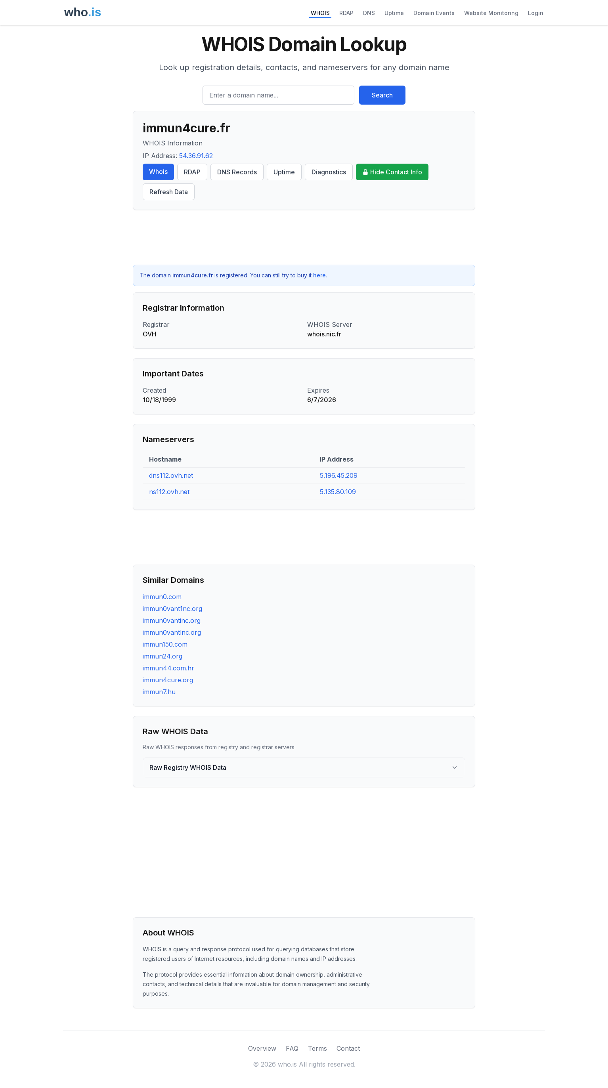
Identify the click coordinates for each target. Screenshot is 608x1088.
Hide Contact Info (392, 172)
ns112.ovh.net (169, 492)
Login (535, 13)
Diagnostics (329, 172)
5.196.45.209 (339, 475)
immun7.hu (159, 692)
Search (382, 95)
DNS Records (237, 172)
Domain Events (434, 13)
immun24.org (162, 656)
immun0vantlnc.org (172, 632)
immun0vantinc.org (172, 620)
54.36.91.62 (196, 156)
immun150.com (165, 644)
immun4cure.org (168, 680)
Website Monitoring (491, 13)
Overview (262, 1048)
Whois (158, 172)
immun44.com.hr (168, 668)
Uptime (394, 13)
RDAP (346, 13)
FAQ (292, 1048)
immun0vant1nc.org (172, 609)
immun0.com (162, 597)
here (319, 275)
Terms (317, 1048)
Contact (348, 1048)
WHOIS (320, 13)
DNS (369, 13)
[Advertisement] (304, 237)
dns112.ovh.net (171, 475)
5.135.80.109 (338, 492)
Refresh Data (168, 192)
